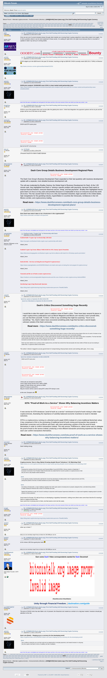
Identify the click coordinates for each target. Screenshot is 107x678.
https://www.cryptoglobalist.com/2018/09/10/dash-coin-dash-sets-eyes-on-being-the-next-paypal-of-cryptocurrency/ (53, 265)
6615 (26, 23)
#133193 (101, 442)
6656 (58, 24)
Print (101, 27)
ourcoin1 (7, 442)
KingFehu (7, 105)
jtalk (5, 33)
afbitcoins (31, 510)
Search (17, 15)
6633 (80, 23)
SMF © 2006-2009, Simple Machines (60, 674)
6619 (38, 23)
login (19, 10)
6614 (23, 23)
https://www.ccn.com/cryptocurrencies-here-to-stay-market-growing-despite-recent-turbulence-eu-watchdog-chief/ (53, 464)
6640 (10, 24)
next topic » (101, 24)
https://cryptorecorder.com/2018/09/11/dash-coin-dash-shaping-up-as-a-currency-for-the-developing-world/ (51, 637)
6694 (81, 26)
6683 (49, 26)
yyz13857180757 (9, 607)
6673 (19, 26)
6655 (55, 24)
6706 (25, 27)
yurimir (6, 57)
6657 (61, 24)
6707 (28, 27)
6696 (87, 26)
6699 (4, 27)
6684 (52, 26)
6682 (46, 26)
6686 (58, 26)
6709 (34, 27)
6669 (7, 26)
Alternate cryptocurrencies (20, 19)
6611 (14, 23)
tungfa (6, 508)
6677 (31, 26)
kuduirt (6, 523)
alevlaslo (7, 120)
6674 (22, 26)
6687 (61, 26)
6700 (7, 27)
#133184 (101, 106)
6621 (44, 23)
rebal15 (6, 295)
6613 (20, 23)
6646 (28, 24)
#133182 (101, 58)
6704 (19, 27)
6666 (88, 24)
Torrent (26, 13)
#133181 (101, 33)
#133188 (101, 210)
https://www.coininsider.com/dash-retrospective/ (34, 215)
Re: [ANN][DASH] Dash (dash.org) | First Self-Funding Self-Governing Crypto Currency (51, 33)
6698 (93, 26)
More (31, 15)
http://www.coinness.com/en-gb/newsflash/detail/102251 (36, 66)
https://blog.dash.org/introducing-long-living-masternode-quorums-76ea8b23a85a (44, 287)
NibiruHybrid (8, 164)
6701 (10, 27)
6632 (77, 23)
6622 (47, 23)
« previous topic (100, 23)
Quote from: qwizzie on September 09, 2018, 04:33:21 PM (34, 299)
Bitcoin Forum (7, 19)
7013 (41, 27)
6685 (55, 26)
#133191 (101, 353)
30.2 (23, 13)
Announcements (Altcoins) (37, 19)
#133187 (101, 164)
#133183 (101, 82)
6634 (83, 23)
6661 (73, 24)
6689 (67, 26)
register (24, 10)
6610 (11, 23)
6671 (13, 26)
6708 (31, 27)
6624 (53, 23)
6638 (4, 24)
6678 (34, 26)
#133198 (101, 553)
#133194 (101, 458)
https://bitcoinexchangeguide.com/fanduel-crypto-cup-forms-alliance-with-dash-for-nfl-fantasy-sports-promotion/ (52, 253)
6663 (79, 24)
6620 (41, 23)
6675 (25, 26)
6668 (4, 26)
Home (7, 15)
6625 (56, 23)
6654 (52, 24)
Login (21, 15)
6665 (85, 24)
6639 (7, 24)
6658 (63, 24)
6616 (29, 23)
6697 (90, 26)
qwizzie (6, 81)
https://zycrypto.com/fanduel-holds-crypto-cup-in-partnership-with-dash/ (41, 241)
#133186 (101, 150)
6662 (76, 24)
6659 (67, 24)
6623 (50, 23)
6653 (49, 24)
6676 (28, 26)
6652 (46, 24)
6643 (19, 24)
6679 (37, 26)
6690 (69, 26)
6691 (72, 26)
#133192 (101, 397)
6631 (74, 23)
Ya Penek (26, 149)
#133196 (101, 523)
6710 (37, 27)
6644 (22, 24)
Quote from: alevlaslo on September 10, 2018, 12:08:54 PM (35, 357)
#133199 (101, 608)
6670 (10, 26)
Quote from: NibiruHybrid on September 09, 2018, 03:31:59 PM (37, 301)
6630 (71, 23)
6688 (63, 26)
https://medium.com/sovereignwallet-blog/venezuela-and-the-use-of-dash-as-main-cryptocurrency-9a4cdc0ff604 (53, 277)
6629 (68, 23)
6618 (35, 23)
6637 (92, 23)
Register (26, 15)
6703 (16, 27)
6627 (62, 23)
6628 (65, 23)
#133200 (101, 632)
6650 (40, 24)
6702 (13, 27)
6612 (17, 23)
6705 (22, 27)
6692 (75, 26)
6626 (59, 23)
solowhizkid (7, 233)
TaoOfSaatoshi (8, 552)
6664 (82, 24)
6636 (89, 23)
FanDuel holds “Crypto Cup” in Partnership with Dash (41, 233)
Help (12, 15)
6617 (32, 23)
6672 (16, 26)
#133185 (101, 120)
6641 (13, 24)
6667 (91, 24)
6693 (78, 26)
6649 (37, 24)
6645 (25, 24)
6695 (84, 26)
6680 (40, 26)
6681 (43, 26)
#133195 (101, 509)
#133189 (101, 234)
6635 (86, 23)
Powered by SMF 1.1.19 (44, 674)
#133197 (101, 538)
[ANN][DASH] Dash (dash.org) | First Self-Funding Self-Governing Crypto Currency (72, 19)
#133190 (101, 295)
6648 (34, 24)
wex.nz (6, 149)
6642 (16, 24)
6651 (43, 24)
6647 (31, 24)
